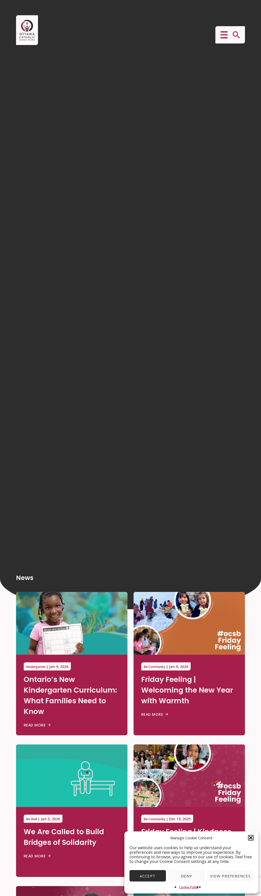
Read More (38, 725)
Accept (147, 875)
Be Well (32, 818)
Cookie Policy (189, 887)
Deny (186, 875)
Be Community (157, 666)
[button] (250, 837)
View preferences (230, 875)
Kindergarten (38, 666)
